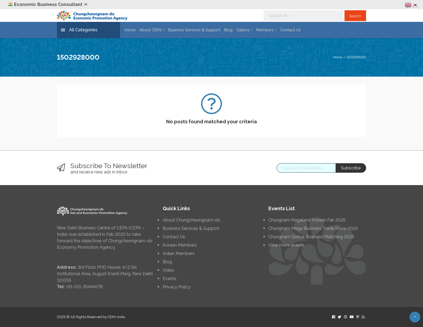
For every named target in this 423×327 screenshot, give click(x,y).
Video (168, 270)
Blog (224, 30)
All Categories (79, 30)
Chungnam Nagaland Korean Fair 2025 (307, 220)
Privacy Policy (176, 287)
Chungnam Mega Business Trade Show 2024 (313, 228)
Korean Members (180, 245)
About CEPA (150, 30)
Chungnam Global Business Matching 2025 (311, 236)
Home (129, 30)
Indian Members (179, 253)
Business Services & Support (191, 30)
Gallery (239, 30)
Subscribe (351, 168)
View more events (286, 245)
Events (169, 278)
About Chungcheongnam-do (191, 220)
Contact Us (284, 30)
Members (261, 30)
